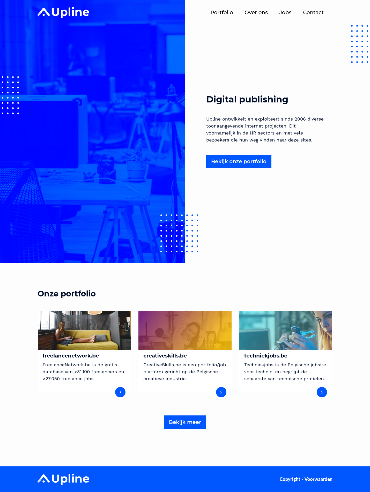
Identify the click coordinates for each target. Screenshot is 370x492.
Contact (313, 12)
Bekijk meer (185, 422)
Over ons (256, 12)
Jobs (285, 12)
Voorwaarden (318, 479)
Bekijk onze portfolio (239, 161)
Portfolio (221, 12)
